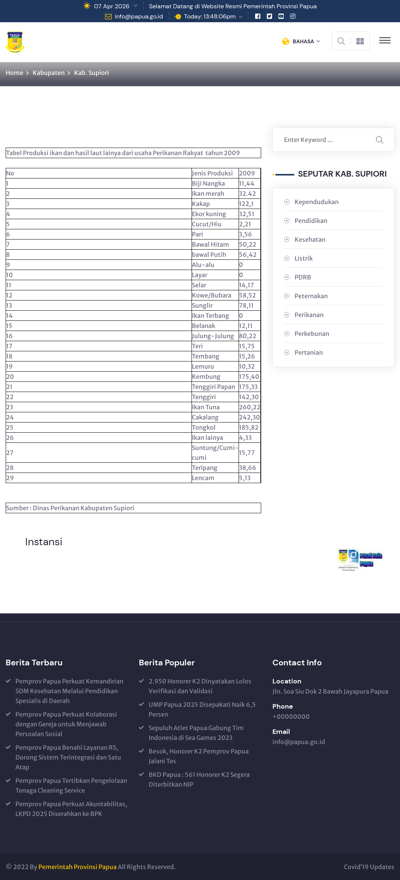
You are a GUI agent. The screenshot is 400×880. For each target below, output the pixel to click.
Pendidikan (311, 220)
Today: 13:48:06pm (210, 16)
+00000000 (291, 716)
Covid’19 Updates (369, 867)
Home (14, 72)
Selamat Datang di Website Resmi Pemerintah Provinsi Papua (233, 6)
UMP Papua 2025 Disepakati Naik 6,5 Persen (202, 709)
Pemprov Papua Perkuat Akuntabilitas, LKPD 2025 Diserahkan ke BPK (71, 808)
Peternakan (311, 296)
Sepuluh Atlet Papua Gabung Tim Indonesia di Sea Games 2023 (196, 732)
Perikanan (309, 315)
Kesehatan (310, 239)
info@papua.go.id (139, 16)
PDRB (303, 277)
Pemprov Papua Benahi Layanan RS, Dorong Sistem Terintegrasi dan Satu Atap (68, 757)
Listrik (304, 258)
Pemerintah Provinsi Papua (77, 867)
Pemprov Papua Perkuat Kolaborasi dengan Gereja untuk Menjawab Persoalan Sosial (66, 724)
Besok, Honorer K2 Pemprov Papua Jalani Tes (199, 756)
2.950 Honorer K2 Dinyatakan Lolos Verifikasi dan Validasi (200, 686)
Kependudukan (317, 202)
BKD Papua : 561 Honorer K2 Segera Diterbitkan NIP (199, 779)
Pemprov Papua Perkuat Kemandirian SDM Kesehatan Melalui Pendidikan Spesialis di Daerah (69, 691)
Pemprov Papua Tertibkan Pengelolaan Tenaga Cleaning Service (71, 785)
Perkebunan (312, 333)
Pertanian (309, 352)
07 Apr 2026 (111, 6)
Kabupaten (49, 72)
